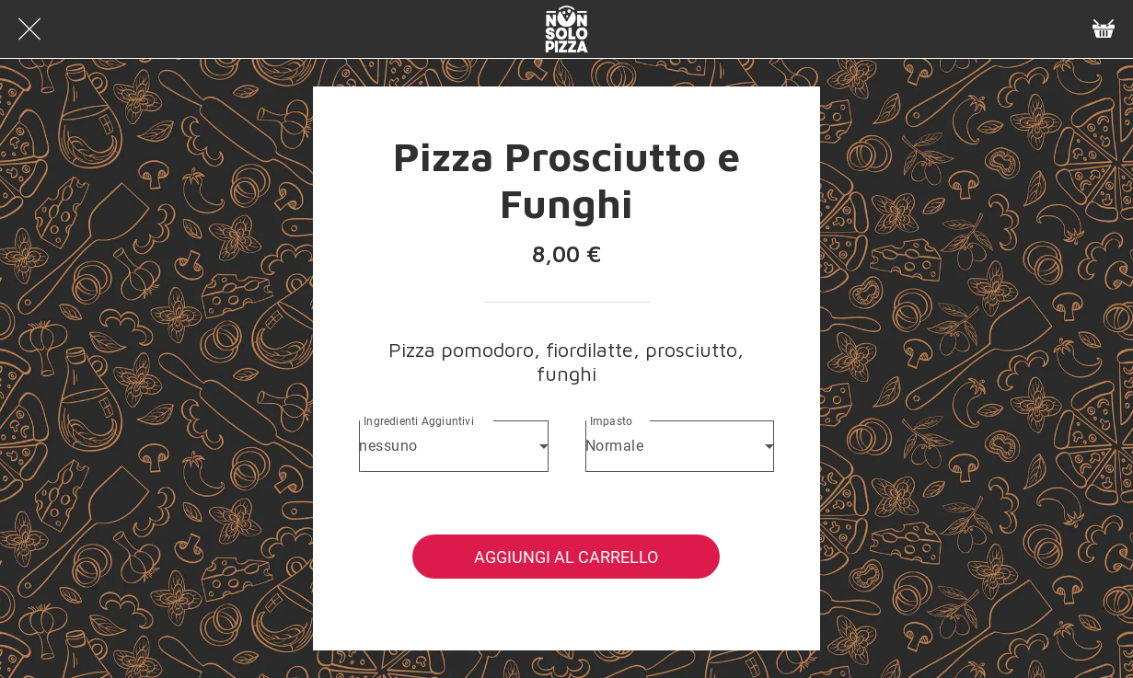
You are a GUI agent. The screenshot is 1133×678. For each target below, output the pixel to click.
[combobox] (453, 446)
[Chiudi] (29, 29)
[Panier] (1103, 29)
